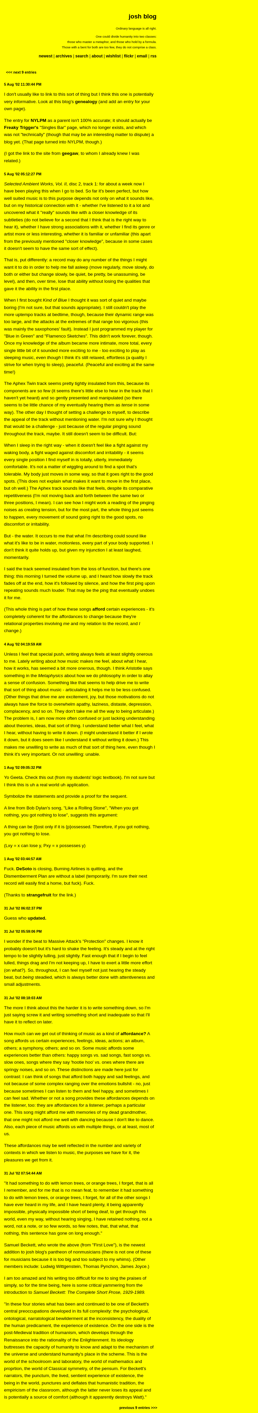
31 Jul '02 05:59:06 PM (23, 931)
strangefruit (39, 894)
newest (45, 56)
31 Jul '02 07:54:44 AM (23, 1173)
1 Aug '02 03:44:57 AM (22, 859)
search (81, 56)
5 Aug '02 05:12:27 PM (22, 174)
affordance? (133, 1033)
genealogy (86, 101)
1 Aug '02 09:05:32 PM (22, 767)
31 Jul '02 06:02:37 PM (23, 908)
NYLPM (38, 120)
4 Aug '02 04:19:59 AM (22, 644)
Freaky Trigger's (21, 127)
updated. (37, 918)
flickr (129, 56)
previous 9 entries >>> (138, 1408)
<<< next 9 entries (21, 72)
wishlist (113, 56)
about (97, 56)
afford (98, 609)
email (142, 56)
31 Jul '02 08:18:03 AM (23, 998)
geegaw (70, 153)
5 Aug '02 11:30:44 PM (22, 84)
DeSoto (24, 868)
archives (64, 56)
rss (153, 56)
